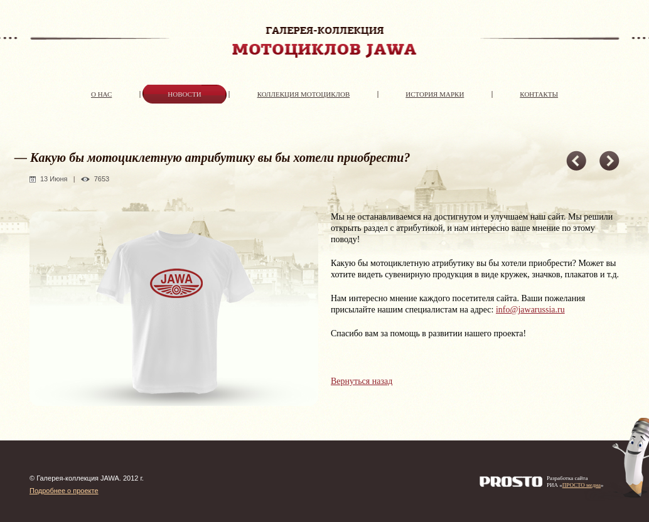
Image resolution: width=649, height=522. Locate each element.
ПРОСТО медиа (581, 485)
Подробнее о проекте (64, 490)
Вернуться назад (361, 381)
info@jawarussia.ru (530, 309)
